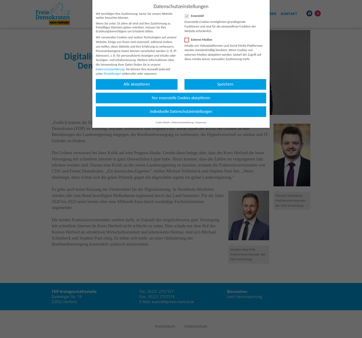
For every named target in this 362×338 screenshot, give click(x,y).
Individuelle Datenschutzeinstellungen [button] (181, 107)
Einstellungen (112, 69)
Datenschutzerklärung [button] (182, 118)
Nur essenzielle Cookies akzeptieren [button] (181, 93)
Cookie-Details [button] (163, 118)
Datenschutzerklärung (110, 65)
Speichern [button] (225, 79)
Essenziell (195, 12)
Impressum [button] (200, 118)
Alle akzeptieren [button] (137, 79)
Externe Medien (199, 35)
